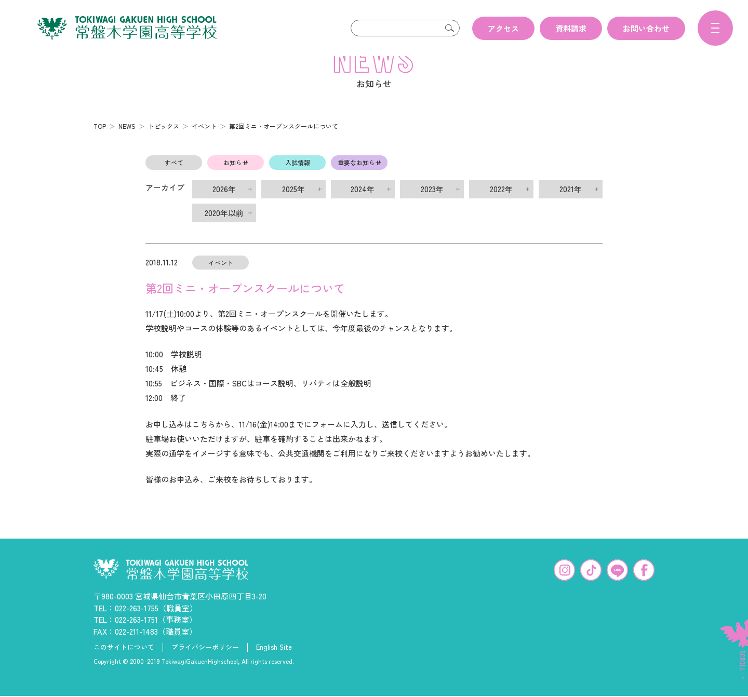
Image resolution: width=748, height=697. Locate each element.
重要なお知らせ (359, 179)
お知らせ (235, 179)
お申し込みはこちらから (188, 440)
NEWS (127, 142)
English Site (274, 663)
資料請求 (570, 28)
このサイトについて (124, 663)
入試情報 (297, 179)
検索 (449, 28)
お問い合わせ (646, 28)
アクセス (503, 28)
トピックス (163, 142)
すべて (174, 179)
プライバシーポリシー (205, 663)
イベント (204, 142)
